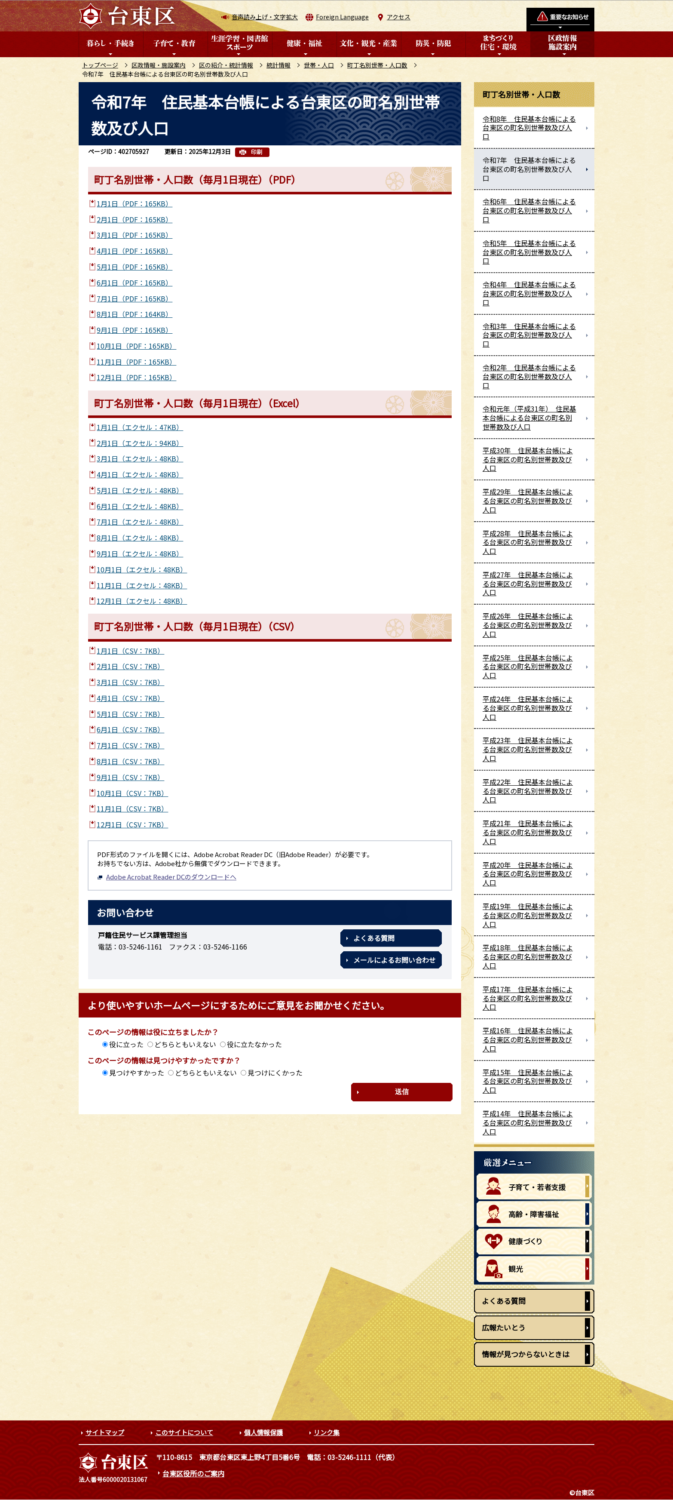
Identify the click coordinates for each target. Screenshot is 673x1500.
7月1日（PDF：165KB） (134, 298)
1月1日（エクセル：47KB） (140, 427)
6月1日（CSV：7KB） (130, 729)
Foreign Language (342, 16)
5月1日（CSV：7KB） (130, 714)
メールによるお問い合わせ (394, 960)
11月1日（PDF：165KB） (136, 362)
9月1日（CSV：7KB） (130, 777)
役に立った (126, 1044)
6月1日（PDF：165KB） (134, 282)
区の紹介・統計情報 (226, 65)
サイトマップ (105, 1432)
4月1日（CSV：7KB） (130, 698)
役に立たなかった (254, 1044)
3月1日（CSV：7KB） (130, 682)
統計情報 (278, 65)
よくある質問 (374, 938)
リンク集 (327, 1432)
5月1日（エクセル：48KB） (140, 490)
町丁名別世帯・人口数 (377, 65)
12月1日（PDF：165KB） (136, 377)
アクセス (398, 16)
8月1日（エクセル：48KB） (140, 537)
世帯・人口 (319, 65)
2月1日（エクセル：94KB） (140, 443)
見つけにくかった (275, 1072)
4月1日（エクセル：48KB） (140, 474)
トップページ (100, 65)
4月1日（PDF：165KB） (134, 251)
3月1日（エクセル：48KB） (140, 458)
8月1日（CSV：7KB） (130, 761)
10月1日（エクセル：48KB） (142, 569)
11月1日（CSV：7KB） (132, 808)
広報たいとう (504, 1327)
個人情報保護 (263, 1432)
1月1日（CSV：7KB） (130, 650)
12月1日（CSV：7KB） (132, 824)
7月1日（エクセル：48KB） (140, 521)
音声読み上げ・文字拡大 (265, 16)
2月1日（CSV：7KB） (130, 666)
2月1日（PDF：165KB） (134, 219)
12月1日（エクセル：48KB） (142, 601)
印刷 (256, 152)
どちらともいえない (185, 1044)
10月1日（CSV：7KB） (132, 793)
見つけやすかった (136, 1072)
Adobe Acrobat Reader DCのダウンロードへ (166, 876)
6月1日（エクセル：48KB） (140, 506)
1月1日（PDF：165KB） (134, 203)
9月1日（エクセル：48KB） (140, 553)
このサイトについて (184, 1432)
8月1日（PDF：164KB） (134, 314)
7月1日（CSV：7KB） (130, 745)
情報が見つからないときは (525, 1354)
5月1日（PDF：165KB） (134, 266)
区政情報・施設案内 (159, 65)
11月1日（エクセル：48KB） (142, 585)
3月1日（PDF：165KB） (134, 235)
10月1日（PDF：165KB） (136, 346)
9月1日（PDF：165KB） (134, 330)
